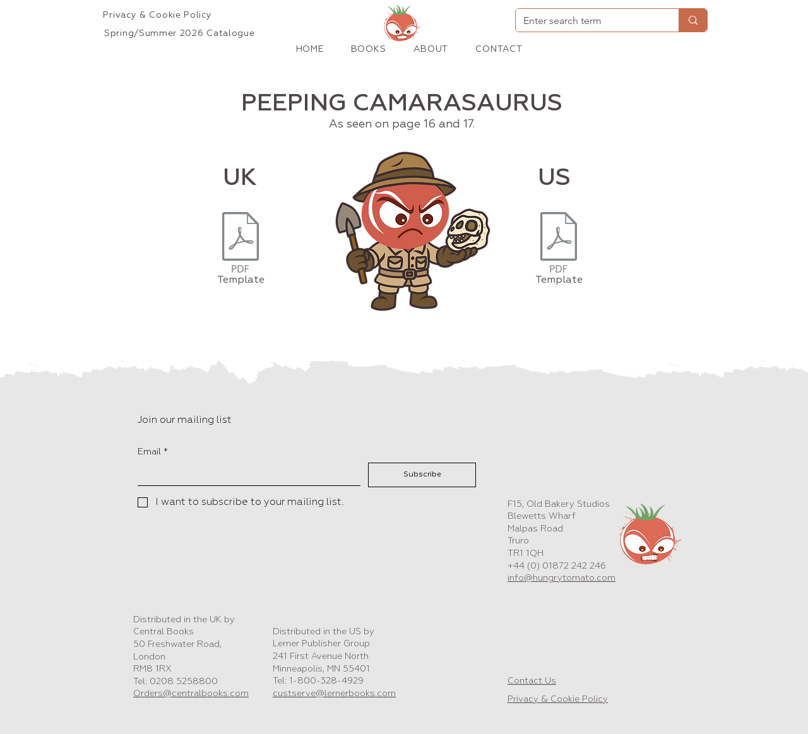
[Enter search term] (587, 21)
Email (153, 452)
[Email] (245, 474)
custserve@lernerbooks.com (334, 693)
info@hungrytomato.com (561, 578)
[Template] (240, 251)
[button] (368, 49)
